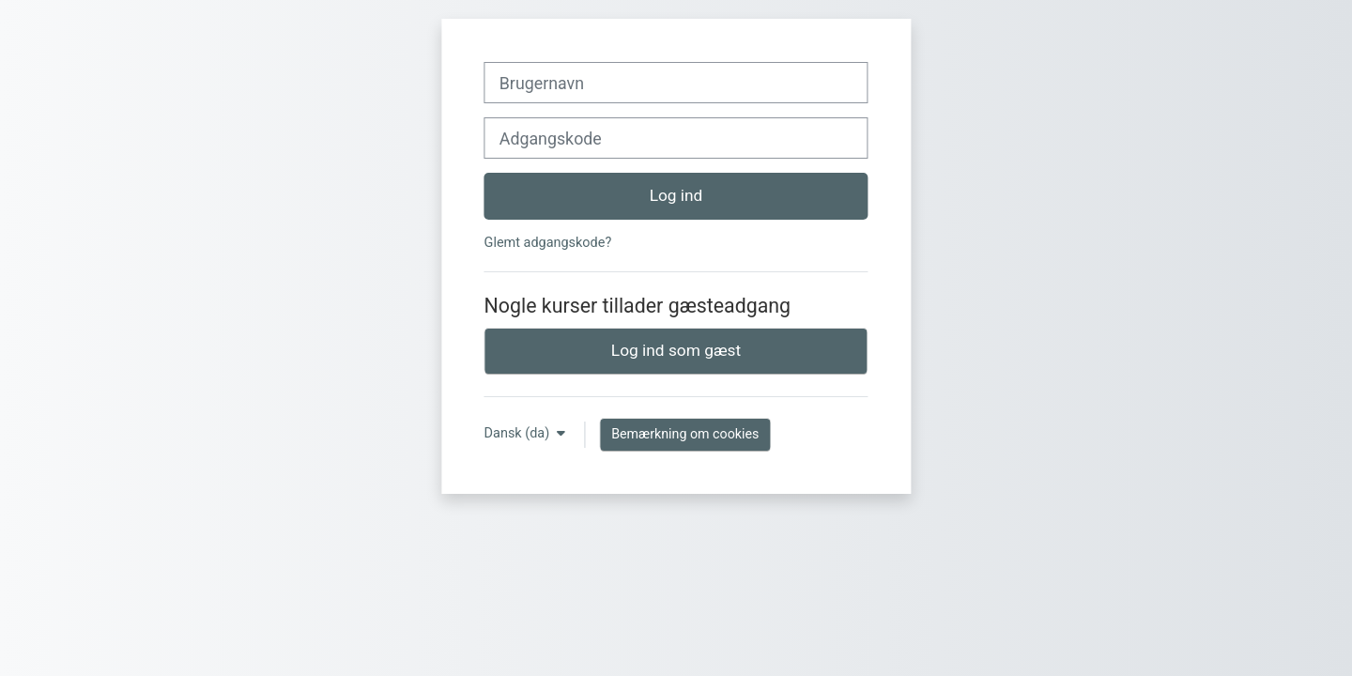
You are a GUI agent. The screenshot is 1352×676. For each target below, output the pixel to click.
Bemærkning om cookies (685, 433)
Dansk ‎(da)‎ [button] (518, 433)
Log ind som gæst (676, 350)
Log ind (676, 195)
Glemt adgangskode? (548, 243)
